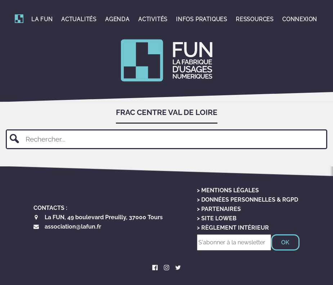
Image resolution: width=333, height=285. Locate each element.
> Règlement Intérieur (233, 227)
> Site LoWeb (217, 218)
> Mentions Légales (228, 190)
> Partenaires (219, 209)
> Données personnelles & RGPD (247, 199)
